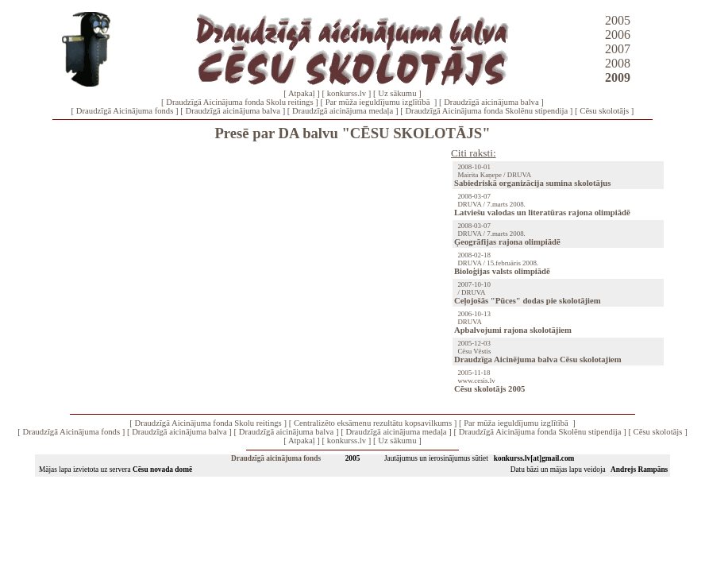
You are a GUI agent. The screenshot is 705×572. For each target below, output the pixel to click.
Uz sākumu (397, 93)
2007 (617, 49)
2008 (617, 63)
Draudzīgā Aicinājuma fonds (125, 110)
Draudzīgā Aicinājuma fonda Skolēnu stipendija (486, 110)
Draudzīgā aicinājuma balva (491, 102)
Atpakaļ (301, 93)
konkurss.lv (346, 93)
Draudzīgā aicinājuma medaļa (342, 110)
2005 (617, 20)
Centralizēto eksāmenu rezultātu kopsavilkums (373, 423)
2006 (617, 34)
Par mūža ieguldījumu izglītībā (379, 102)
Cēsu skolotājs (604, 110)
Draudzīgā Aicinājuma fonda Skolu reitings (239, 102)
